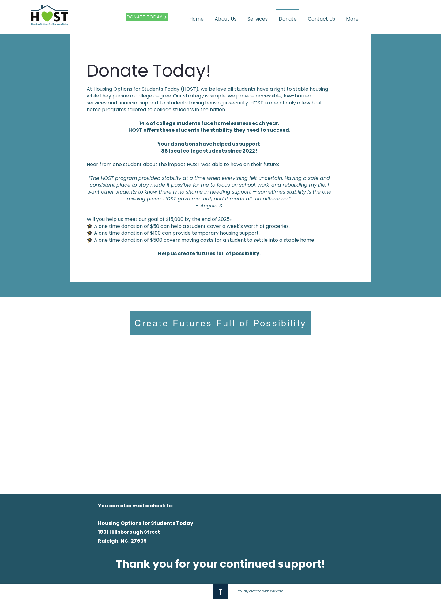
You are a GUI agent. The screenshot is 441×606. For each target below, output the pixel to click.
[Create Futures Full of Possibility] (220, 323)
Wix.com (276, 591)
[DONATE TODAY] (147, 17)
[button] (225, 16)
